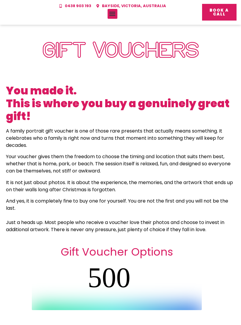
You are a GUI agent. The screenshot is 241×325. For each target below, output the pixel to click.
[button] (112, 14)
